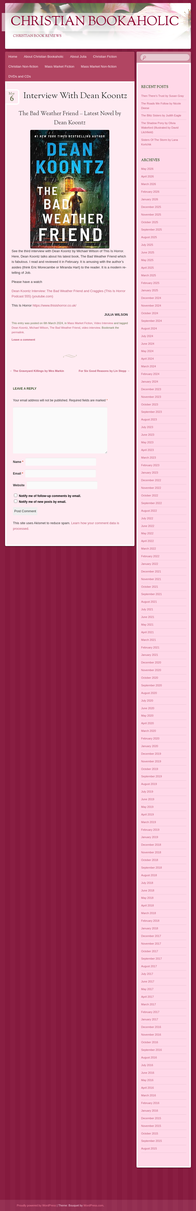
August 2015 (149, 1148)
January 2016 (149, 1110)
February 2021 (150, 647)
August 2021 (149, 601)
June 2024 (147, 343)
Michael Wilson (38, 327)
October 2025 (149, 222)
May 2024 (147, 351)
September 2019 (151, 776)
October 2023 (149, 404)
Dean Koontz (20, 327)
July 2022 (147, 518)
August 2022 (149, 510)
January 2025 (149, 290)
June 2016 (147, 1072)
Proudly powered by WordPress (36, 1205)
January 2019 (149, 837)
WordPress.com (93, 1205)
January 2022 (149, 563)
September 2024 (151, 320)
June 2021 (147, 616)
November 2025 (151, 214)
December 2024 (151, 297)
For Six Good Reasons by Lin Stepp (104, 370)
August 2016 (149, 1057)
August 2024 (149, 328)
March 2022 (148, 548)
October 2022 (149, 495)
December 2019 (151, 753)
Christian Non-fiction (23, 66)
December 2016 (151, 1026)
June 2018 (147, 890)
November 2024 (151, 305)
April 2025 (147, 267)
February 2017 (150, 1011)
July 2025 (147, 244)
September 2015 (151, 1140)
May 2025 (147, 260)
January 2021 (149, 654)
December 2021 (151, 571)
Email (18, 473)
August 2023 (149, 419)
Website (19, 485)
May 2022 (147, 533)
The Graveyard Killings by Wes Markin (37, 370)
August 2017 (149, 966)
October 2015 (149, 1133)
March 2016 (148, 1095)
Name (18, 462)
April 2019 (147, 814)
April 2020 (147, 723)
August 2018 (149, 875)
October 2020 (149, 677)
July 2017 (147, 973)
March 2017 (148, 1004)
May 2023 (147, 442)
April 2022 (147, 540)
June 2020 (147, 708)
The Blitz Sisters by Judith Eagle (161, 115)
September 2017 (151, 958)
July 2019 (147, 791)
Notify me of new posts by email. (42, 502)
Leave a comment (23, 339)
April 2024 (147, 358)
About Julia (78, 56)
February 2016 (150, 1102)
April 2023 (147, 449)
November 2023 (151, 396)
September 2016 (151, 1049)
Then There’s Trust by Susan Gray (162, 95)
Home (12, 56)
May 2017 (147, 989)
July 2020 (147, 700)
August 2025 (149, 237)
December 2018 (151, 844)
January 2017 (149, 1019)
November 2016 (151, 1034)
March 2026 (148, 184)
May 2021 (147, 624)
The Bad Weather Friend (65, 327)
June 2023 (147, 434)
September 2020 (151, 685)
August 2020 (149, 692)
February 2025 (150, 282)
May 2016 (147, 1080)
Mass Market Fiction (59, 66)
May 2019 (147, 806)
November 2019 (151, 761)
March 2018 (148, 913)
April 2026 (147, 176)
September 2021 (151, 594)
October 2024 (149, 313)
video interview (91, 327)
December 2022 (151, 480)
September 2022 (151, 503)
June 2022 (147, 525)
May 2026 (147, 168)
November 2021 (151, 579)
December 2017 (151, 935)
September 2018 (151, 867)
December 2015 (151, 1118)
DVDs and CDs (19, 76)
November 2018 (151, 852)
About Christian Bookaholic (44, 56)
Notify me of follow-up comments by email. (50, 496)
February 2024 (150, 373)
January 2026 (149, 199)
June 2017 (147, 981)
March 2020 (148, 730)
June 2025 (147, 252)
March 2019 (148, 822)
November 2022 (151, 487)
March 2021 (148, 639)
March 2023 (148, 457)
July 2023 (147, 427)
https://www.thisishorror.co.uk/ (54, 305)
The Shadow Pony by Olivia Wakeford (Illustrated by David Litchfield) (159, 128)
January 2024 (149, 381)
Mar (12, 95)
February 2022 (150, 556)
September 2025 (151, 229)
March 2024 (148, 366)
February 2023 (150, 465)
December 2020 (151, 662)
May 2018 (147, 897)
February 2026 (150, 191)
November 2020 (151, 670)
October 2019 (149, 768)
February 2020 (150, 738)
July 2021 (147, 609)
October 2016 (149, 1042)
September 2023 (151, 411)
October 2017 (149, 951)
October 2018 (149, 859)
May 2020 (147, 715)
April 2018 (147, 905)
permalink (18, 332)
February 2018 (150, 920)
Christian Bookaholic (95, 22)
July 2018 (147, 882)
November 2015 (151, 1125)
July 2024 (147, 336)
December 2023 (151, 389)
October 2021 (149, 586)
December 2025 (151, 206)
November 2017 (151, 943)
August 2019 (149, 783)
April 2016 (147, 1087)
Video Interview (103, 323)
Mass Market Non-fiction (98, 66)
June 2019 (147, 799)
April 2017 (147, 996)
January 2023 (149, 472)
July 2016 (147, 1065)
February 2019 (150, 829)
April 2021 (147, 632)
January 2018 (149, 928)
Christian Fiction (105, 56)
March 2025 (148, 275)
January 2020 (149, 746)
